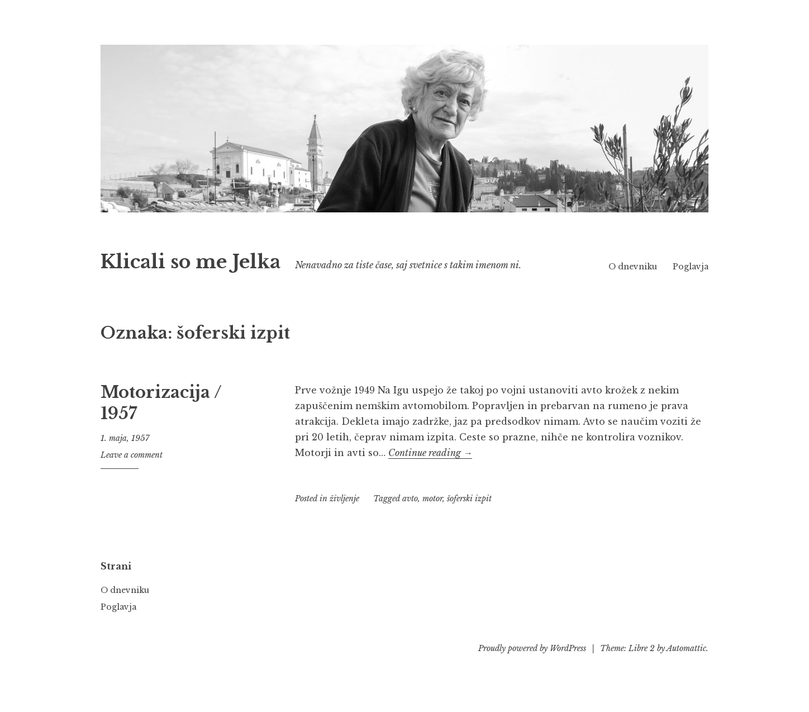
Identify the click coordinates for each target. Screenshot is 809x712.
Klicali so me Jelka (229, 259)
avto (410, 514)
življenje (344, 514)
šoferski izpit (469, 514)
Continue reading (430, 468)
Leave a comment (132, 471)
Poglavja (690, 282)
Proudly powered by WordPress (532, 664)
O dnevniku (684, 265)
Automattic (686, 664)
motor (432, 514)
